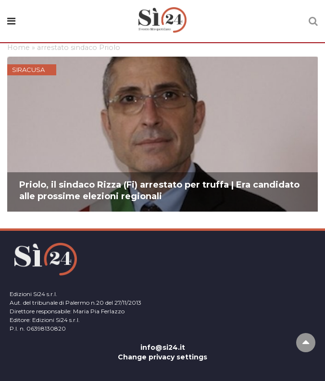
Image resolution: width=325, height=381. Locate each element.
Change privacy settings (162, 357)
